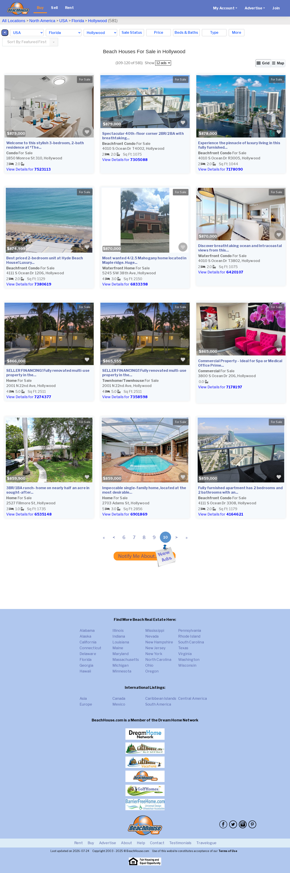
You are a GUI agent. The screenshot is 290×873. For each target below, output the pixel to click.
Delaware (88, 654)
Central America (192, 698)
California (88, 642)
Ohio (149, 665)
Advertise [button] (253, 8)
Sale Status (132, 32)
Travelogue (206, 843)
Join (276, 8)
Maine (117, 648)
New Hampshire (159, 642)
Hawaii (85, 671)
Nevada (152, 636)
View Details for (28, 169)
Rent (69, 8)
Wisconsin (187, 665)
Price (158, 32)
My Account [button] (224, 8)
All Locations (13, 21)
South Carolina (191, 642)
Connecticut (91, 648)
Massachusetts (125, 659)
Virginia (185, 654)
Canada (118, 698)
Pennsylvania (189, 630)
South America (158, 704)
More (236, 32)
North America (42, 21)
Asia (83, 698)
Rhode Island (189, 636)
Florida (78, 21)
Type (214, 32)
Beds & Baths (186, 32)
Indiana (118, 636)
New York (153, 654)
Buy (40, 8)
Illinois (118, 630)
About (126, 843)
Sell (54, 8)
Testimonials (180, 843)
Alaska (85, 636)
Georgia (86, 665)
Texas (183, 648)
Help (141, 843)
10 (165, 537)
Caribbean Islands (160, 698)
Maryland (120, 654)
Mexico (118, 704)
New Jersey (155, 648)
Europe (86, 704)
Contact (157, 843)
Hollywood (97, 21)
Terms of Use (227, 851)
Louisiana (120, 642)
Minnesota (121, 671)
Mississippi (154, 630)
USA (63, 21)
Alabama (87, 630)
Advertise (107, 843)
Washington (189, 659)
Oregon (152, 671)
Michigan (120, 665)
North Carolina (158, 659)
